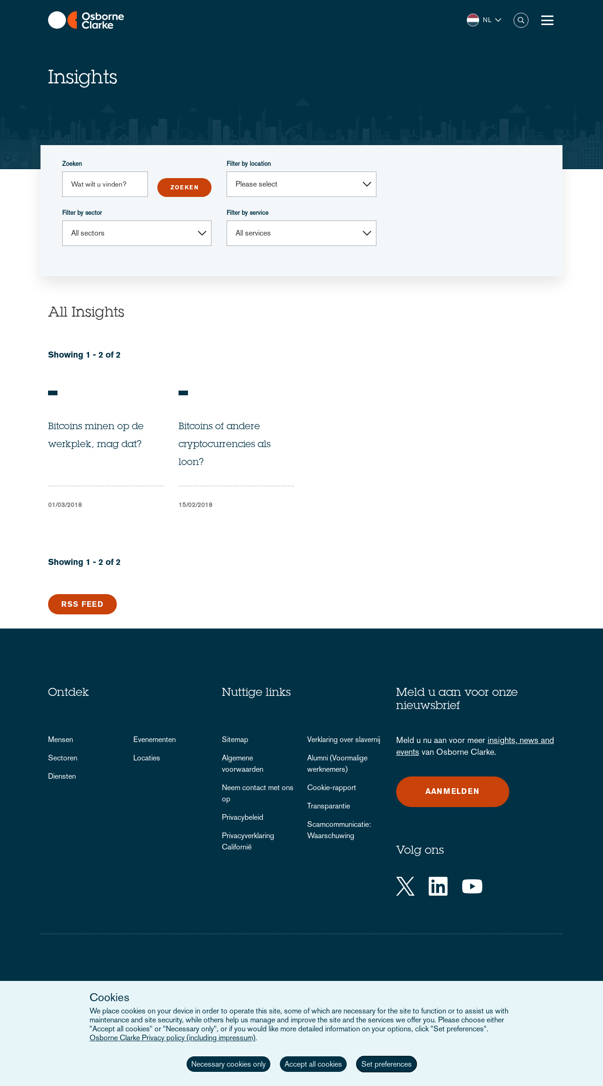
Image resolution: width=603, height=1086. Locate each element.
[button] (484, 20)
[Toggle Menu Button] (547, 20)
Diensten (62, 776)
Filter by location (249, 163)
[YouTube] (472, 886)
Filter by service (248, 212)
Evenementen (154, 739)
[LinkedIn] (438, 886)
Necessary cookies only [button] (228, 1064)
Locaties (146, 757)
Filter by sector (82, 212)
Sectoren (62, 757)
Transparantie (328, 805)
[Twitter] (405, 886)
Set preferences (386, 1064)
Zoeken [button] (521, 20)
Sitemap (235, 739)
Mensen (60, 739)
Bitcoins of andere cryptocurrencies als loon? (224, 445)
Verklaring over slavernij (343, 739)
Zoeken (72, 163)
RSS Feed (82, 604)
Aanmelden (452, 791)
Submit (184, 187)
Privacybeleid (242, 817)
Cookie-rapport (331, 787)
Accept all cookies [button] (313, 1064)
